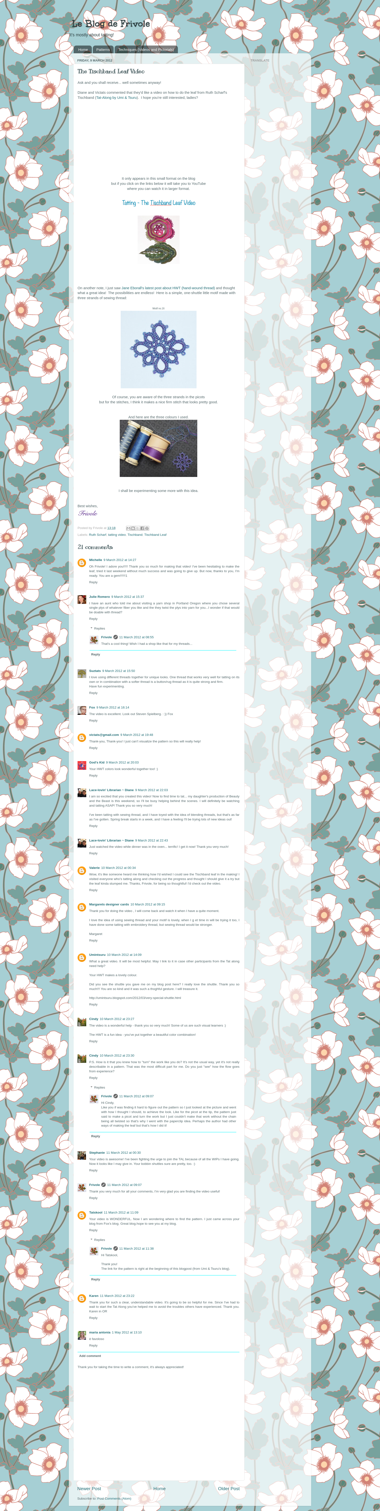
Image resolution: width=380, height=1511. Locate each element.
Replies (99, 628)
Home (83, 49)
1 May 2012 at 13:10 (127, 1332)
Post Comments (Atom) (114, 1498)
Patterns (103, 49)
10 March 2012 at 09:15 (147, 904)
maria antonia (100, 1332)
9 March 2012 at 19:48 (136, 735)
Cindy (93, 1019)
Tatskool (96, 1212)
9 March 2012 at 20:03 (122, 762)
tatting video (117, 535)
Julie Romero (99, 597)
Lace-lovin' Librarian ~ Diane (111, 790)
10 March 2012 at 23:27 (117, 1019)
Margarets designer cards (109, 904)
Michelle (95, 560)
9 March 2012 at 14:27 (119, 560)
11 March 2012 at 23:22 (117, 1296)
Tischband (134, 535)
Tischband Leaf (155, 535)
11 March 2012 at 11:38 (136, 1248)
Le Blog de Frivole (109, 23)
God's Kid (96, 762)
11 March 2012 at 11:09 (121, 1212)
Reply (93, 582)
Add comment (90, 1356)
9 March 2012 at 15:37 (127, 597)
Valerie (94, 868)
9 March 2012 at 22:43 (151, 840)
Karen (93, 1296)
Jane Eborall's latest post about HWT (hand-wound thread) (168, 288)
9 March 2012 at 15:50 (118, 671)
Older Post (229, 1488)
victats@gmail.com (104, 735)
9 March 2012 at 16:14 (112, 707)
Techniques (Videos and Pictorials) (146, 49)
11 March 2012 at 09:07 (136, 1096)
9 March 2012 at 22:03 (151, 790)
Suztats (95, 671)
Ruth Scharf (97, 535)
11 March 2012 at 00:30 (123, 1152)
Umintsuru (97, 955)
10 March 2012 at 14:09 (124, 955)
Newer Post (89, 1488)
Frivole (106, 637)
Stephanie (97, 1152)
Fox (92, 707)
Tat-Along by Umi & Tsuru (116, 98)
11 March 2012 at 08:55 (136, 637)
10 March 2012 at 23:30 (117, 1055)
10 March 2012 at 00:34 (118, 868)
